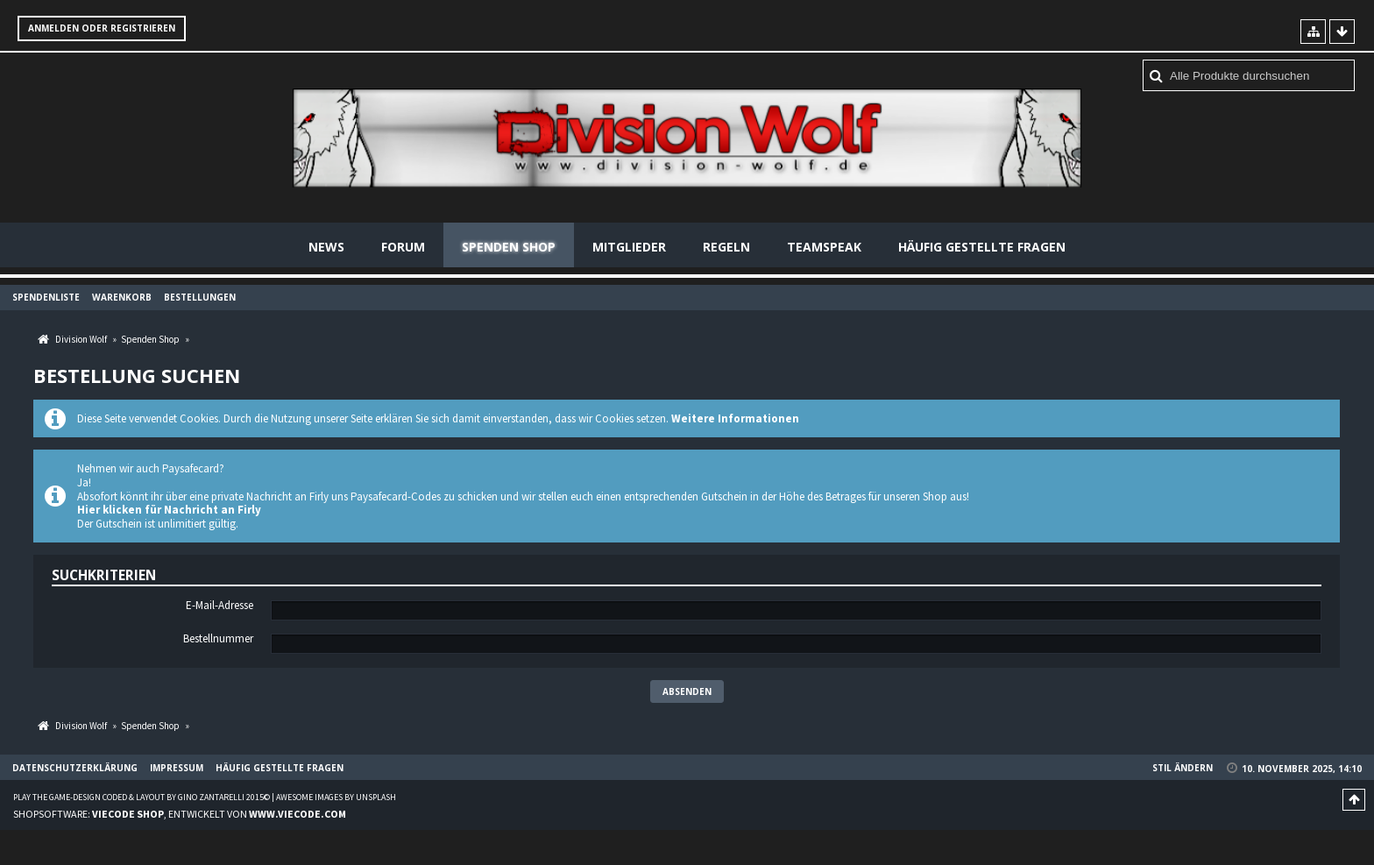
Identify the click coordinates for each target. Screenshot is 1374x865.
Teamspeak (824, 246)
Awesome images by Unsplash (336, 797)
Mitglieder (629, 246)
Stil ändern (1182, 768)
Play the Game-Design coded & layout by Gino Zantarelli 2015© (141, 797)
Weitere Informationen (735, 418)
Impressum (176, 768)
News (326, 246)
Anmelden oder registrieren (101, 28)
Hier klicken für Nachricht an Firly (169, 509)
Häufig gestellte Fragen (982, 246)
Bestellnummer (218, 639)
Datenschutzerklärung (75, 768)
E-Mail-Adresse (219, 606)
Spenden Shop (509, 246)
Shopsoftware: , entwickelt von (179, 813)
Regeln (726, 246)
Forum (403, 246)
